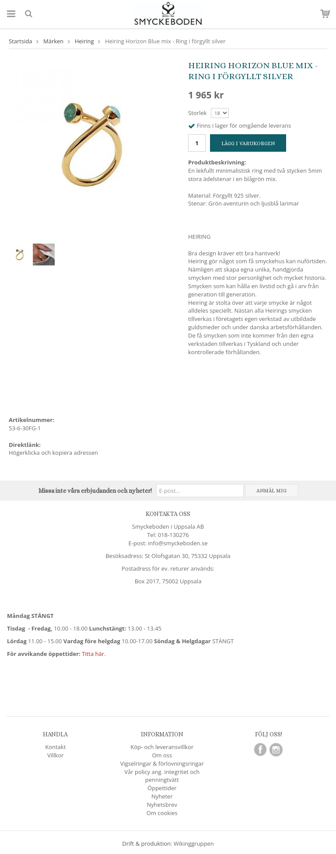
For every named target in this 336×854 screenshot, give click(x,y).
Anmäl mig (271, 491)
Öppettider (161, 788)
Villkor (55, 755)
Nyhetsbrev (162, 805)
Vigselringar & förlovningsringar (162, 763)
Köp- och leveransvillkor (161, 747)
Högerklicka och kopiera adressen (53, 453)
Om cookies (162, 813)
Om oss (162, 755)
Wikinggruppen (194, 843)
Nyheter (162, 796)
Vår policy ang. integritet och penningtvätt (162, 776)
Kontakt (55, 747)
